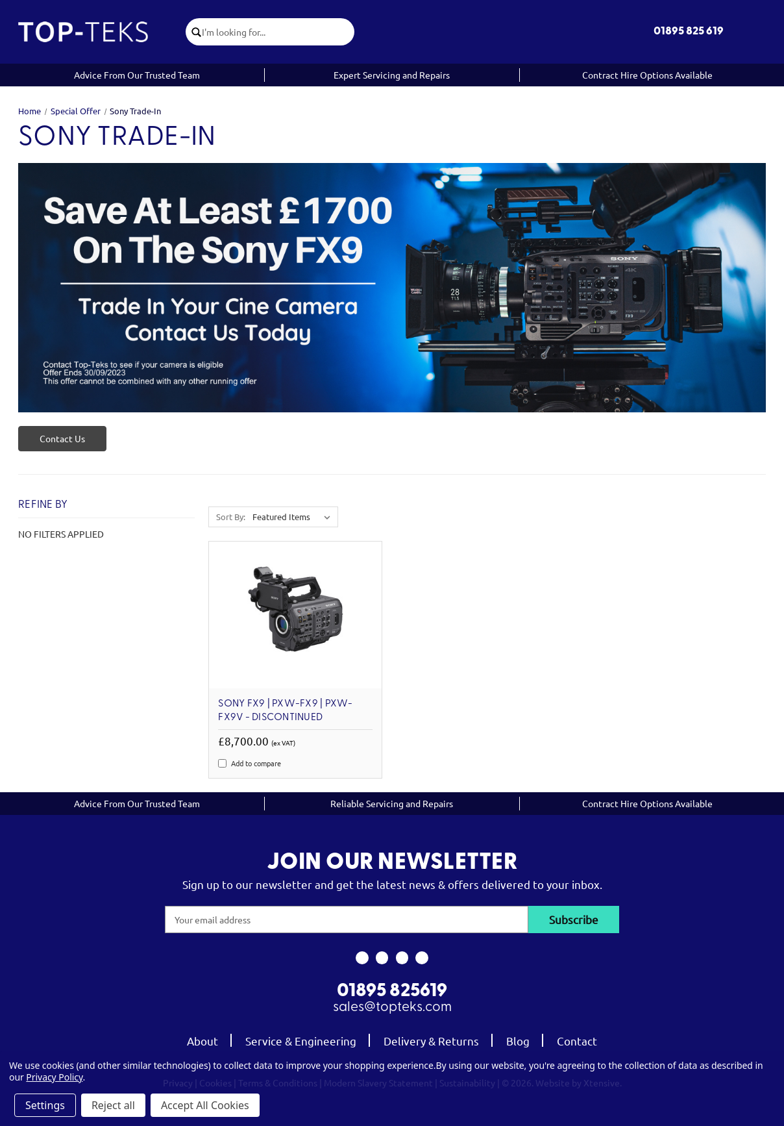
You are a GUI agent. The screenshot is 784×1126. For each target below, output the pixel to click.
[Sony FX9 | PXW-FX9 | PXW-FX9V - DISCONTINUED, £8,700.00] (295, 615)
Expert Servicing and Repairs (392, 75)
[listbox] (294, 517)
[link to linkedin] (422, 957)
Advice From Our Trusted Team (137, 75)
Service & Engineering (300, 1040)
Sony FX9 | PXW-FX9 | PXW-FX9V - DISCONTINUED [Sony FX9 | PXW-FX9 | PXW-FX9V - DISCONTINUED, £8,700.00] (285, 711)
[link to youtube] (402, 957)
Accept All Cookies (205, 1105)
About (202, 1040)
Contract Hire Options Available (647, 75)
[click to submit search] (194, 31)
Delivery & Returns (431, 1040)
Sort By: (230, 516)
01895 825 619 (689, 31)
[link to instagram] (382, 957)
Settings (45, 1105)
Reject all (113, 1105)
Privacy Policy (54, 1077)
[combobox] (278, 31)
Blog (518, 1040)
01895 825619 (392, 991)
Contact (577, 1040)
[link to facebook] (362, 957)
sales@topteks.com (392, 1007)
